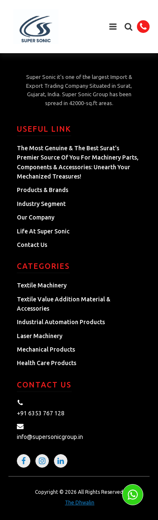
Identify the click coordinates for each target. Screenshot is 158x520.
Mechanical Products (46, 349)
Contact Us (32, 244)
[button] (128, 26)
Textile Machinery (42, 285)
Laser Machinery (39, 336)
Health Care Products (46, 363)
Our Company (35, 217)
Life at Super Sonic (43, 231)
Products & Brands (42, 190)
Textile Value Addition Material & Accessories (63, 304)
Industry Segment (41, 203)
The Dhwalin (79, 502)
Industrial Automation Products (61, 322)
